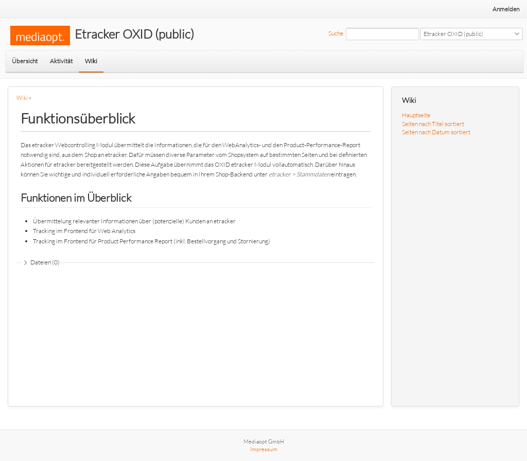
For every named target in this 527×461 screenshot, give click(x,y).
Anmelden (506, 9)
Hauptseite (416, 115)
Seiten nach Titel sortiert (433, 124)
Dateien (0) (45, 262)
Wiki (91, 61)
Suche (335, 33)
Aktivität (61, 61)
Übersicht (25, 61)
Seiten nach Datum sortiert (436, 132)
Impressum (263, 449)
